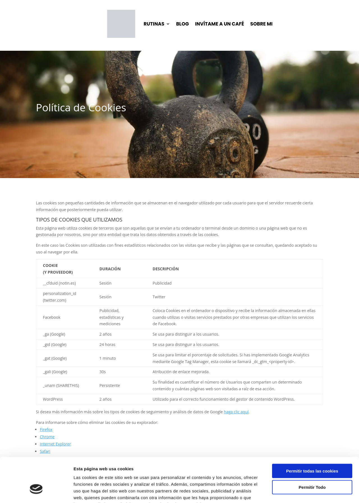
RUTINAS (154, 23)
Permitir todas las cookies (312, 435)
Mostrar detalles (301, 492)
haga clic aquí (236, 411)
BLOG (182, 23)
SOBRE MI (261, 23)
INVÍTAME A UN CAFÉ (219, 23)
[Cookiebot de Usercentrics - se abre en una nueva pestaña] (36, 492)
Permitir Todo (312, 452)
